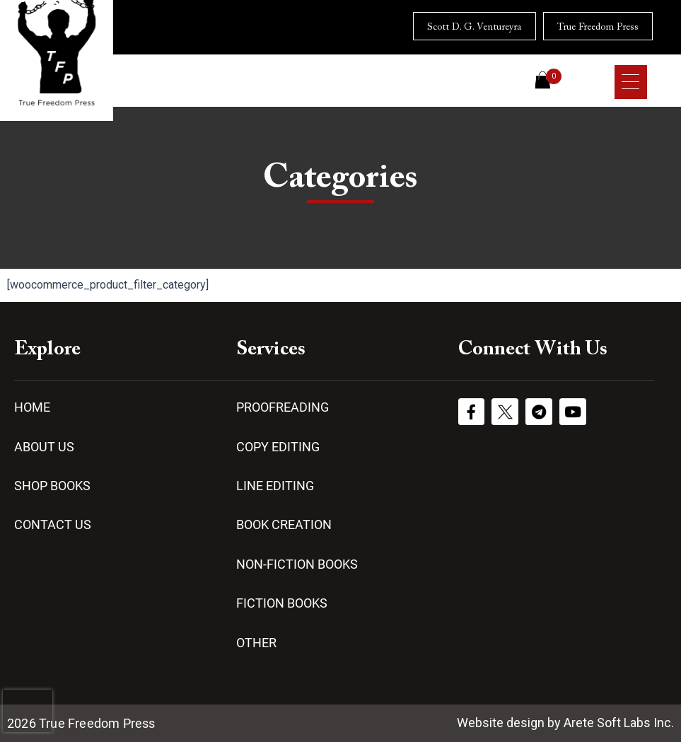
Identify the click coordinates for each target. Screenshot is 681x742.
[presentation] (27, 711)
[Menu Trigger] (631, 82)
